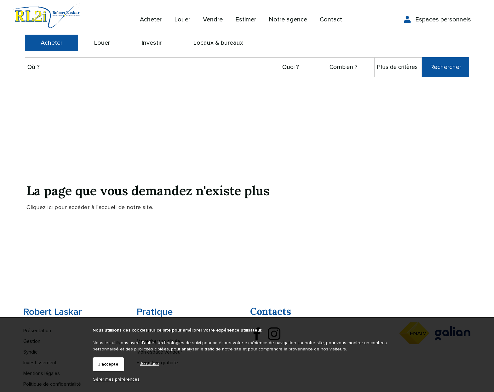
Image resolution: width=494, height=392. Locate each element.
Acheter (51, 43)
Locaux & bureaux (218, 43)
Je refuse (149, 363)
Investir (151, 43)
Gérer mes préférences (116, 379)
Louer (102, 43)
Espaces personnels (443, 19)
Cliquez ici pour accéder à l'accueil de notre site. (89, 207)
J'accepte (108, 364)
